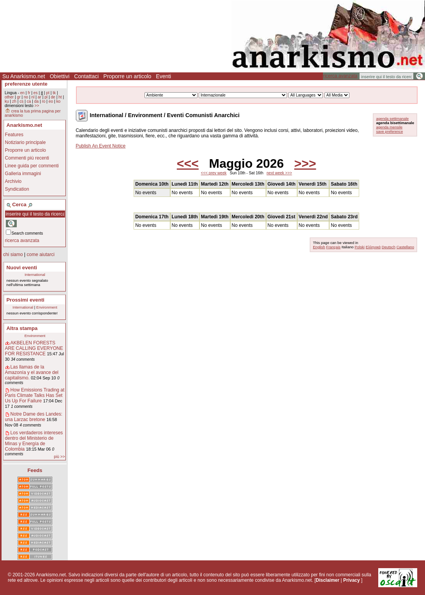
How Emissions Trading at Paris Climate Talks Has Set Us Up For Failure (35, 395)
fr (29, 93)
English (319, 247)
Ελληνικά (373, 247)
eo (51, 101)
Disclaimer (327, 580)
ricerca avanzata (340, 76)
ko (58, 101)
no (26, 97)
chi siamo (13, 254)
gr (19, 97)
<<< (188, 163)
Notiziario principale (25, 142)
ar (39, 97)
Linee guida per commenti (32, 165)
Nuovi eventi (22, 267)
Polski (359, 247)
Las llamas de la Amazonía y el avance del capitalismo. (31, 372)
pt (47, 93)
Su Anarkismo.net (23, 76)
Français (333, 247)
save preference (389, 131)
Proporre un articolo (127, 76)
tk (54, 93)
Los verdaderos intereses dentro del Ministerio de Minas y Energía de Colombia (34, 441)
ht (60, 97)
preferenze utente (26, 84)
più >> (59, 457)
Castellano (405, 247)
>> (36, 106)
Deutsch (388, 247)
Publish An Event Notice (100, 146)
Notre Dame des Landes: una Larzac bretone (33, 416)
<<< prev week (214, 173)
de (53, 97)
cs (21, 101)
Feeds (35, 470)
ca (29, 101)
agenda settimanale (392, 118)
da (36, 101)
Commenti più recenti (27, 158)
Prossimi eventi (25, 300)
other (9, 97)
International (35, 274)
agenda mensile (389, 127)
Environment (46, 307)
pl (46, 97)
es (36, 93)
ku (7, 101)
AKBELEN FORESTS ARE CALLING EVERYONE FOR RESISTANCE (34, 348)
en (22, 93)
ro (43, 101)
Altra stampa (22, 328)
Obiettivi (60, 76)
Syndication (17, 189)
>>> (305, 163)
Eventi (163, 76)
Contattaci (86, 76)
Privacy (351, 580)
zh (14, 101)
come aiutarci (40, 254)
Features (14, 134)
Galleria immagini (23, 173)
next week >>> (279, 173)
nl (33, 97)
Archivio (13, 181)
